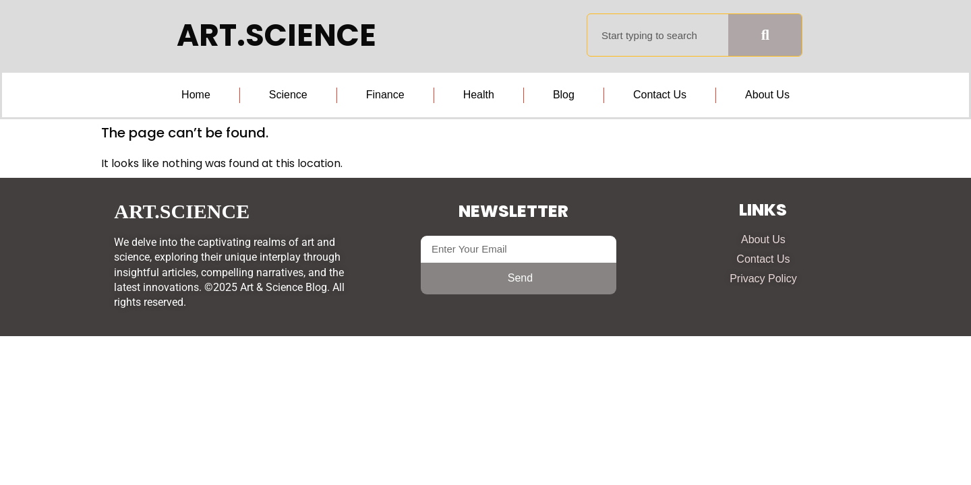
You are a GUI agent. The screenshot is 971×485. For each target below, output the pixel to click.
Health (478, 94)
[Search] (765, 35)
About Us (767, 94)
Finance (385, 94)
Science (288, 94)
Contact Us (659, 94)
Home (195, 94)
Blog (564, 94)
